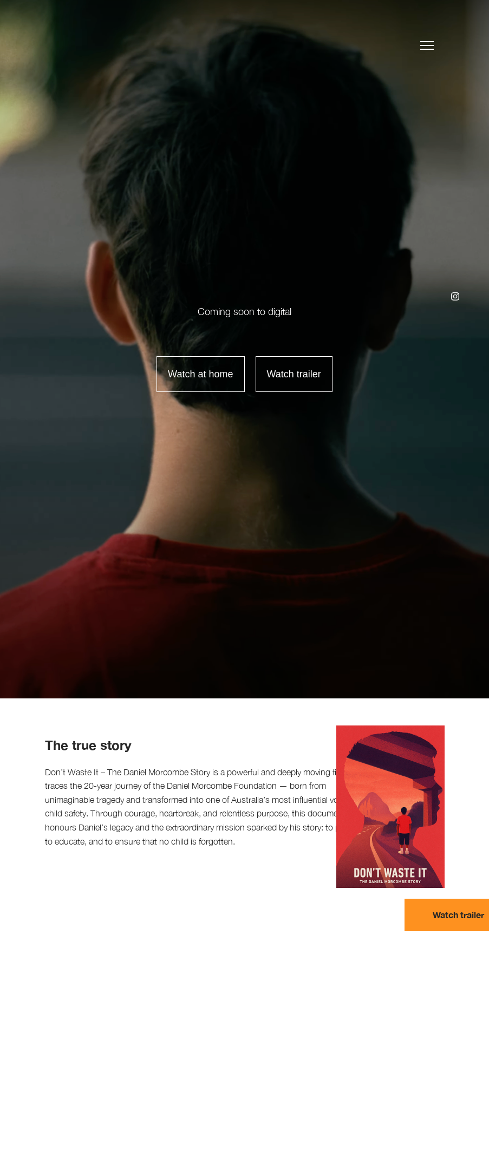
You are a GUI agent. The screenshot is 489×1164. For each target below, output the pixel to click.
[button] (427, 43)
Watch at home (200, 374)
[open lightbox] (288, 374)
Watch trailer (294, 374)
